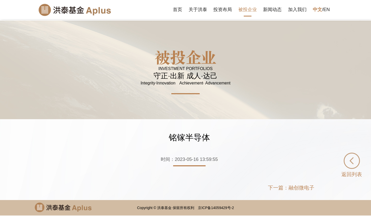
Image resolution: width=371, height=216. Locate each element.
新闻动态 (272, 9)
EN (326, 9)
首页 (177, 9)
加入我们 (297, 9)
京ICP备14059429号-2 (216, 208)
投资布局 (222, 9)
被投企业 (247, 9)
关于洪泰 (198, 9)
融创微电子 (301, 188)
